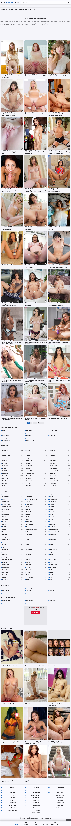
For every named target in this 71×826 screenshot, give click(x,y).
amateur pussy (12, 450)
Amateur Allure (12, 502)
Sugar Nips (52, 600)
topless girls (60, 478)
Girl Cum (36, 509)
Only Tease (36, 562)
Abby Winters (12, 496)
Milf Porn (12, 800)
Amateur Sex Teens (12, 507)
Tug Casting (60, 552)
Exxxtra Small (12, 565)
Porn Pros (36, 575)
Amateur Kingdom (12, 504)
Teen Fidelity (60, 527)
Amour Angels (12, 509)
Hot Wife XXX (36, 522)
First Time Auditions (12, 580)
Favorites (36, 455)
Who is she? (60, 486)
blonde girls (12, 473)
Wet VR (60, 570)
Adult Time (12, 499)
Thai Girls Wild (60, 534)
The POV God (60, 539)
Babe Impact (36, 807)
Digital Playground (12, 547)
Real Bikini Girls (60, 499)
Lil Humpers (36, 532)
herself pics (36, 461)
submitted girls (60, 468)
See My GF (60, 507)
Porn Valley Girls (36, 577)
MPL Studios (36, 542)
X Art (60, 577)
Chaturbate (28, 590)
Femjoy (12, 577)
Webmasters (54, 824)
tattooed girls (60, 473)
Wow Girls (60, 575)
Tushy (60, 554)
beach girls (12, 466)
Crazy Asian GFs (12, 539)
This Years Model (60, 542)
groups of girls (36, 458)
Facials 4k (12, 570)
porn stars (60, 450)
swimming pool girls (60, 471)
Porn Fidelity (36, 572)
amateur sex (12, 453)
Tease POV (60, 524)
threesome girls (60, 476)
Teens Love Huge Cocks (60, 532)
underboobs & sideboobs (60, 481)
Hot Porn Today (36, 802)
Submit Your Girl (45, 824)
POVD (36, 580)
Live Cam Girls (5, 590)
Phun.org (4, 438)
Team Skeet (60, 522)
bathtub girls (12, 463)
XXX (13, 795)
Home (16, 824)
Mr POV (36, 544)
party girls (36, 483)
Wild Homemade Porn (31, 433)
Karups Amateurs (36, 527)
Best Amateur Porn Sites (36, 795)
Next (39, 422)
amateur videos (12, 455)
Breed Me (12, 534)
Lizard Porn (60, 805)
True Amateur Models (60, 547)
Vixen (60, 562)
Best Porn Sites (5, 593)
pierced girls (60, 448)
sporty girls (60, 463)
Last (42, 422)
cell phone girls (12, 486)
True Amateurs (53, 438)
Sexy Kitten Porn (60, 795)
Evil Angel (12, 554)
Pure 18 (60, 496)
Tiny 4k (60, 544)
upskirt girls (60, 483)
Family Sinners (12, 572)
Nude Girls (10, 2)
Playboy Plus (36, 570)
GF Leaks (36, 507)
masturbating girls (36, 473)
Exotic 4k (12, 562)
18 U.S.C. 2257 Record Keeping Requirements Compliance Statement (35, 818)
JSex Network (36, 524)
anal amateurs (12, 458)
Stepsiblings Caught (60, 517)
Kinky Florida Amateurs (36, 529)
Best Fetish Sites (30, 440)
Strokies (60, 519)
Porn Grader (36, 800)
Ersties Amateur (6, 440)
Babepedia (52, 603)
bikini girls (12, 468)
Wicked (60, 572)
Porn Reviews (60, 790)
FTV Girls (36, 502)
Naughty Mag (36, 549)
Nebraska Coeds (36, 552)
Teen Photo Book (6, 433)
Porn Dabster (36, 787)
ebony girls (36, 450)
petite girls (36, 486)
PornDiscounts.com (54, 433)
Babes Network (12, 517)
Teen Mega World (60, 529)
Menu (68, 819)
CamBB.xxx (52, 435)
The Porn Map (12, 807)
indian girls (36, 463)
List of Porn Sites (12, 810)
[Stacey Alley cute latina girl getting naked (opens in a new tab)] (35, 763)
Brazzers (12, 532)
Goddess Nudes (36, 512)
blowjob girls (12, 476)
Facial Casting (12, 567)
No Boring (36, 554)
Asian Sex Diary (12, 514)
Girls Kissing (29, 588)
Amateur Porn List (30, 430)
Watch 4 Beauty (60, 565)
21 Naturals (12, 494)
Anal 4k (12, 512)
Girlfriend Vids (29, 603)
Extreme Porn (12, 805)
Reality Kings (60, 504)
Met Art (36, 539)
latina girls (36, 468)
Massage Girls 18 (36, 537)
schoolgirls (60, 455)
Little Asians (36, 534)
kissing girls (36, 466)
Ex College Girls (12, 557)
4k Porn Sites (60, 792)
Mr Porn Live (60, 797)
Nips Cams (52, 590)
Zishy (3, 430)
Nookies (36, 557)
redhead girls (60, 453)
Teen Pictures (36, 810)
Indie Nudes (60, 800)
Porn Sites (12, 792)
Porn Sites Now (36, 805)
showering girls (60, 458)
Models (26, 824)
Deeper (12, 544)
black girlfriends (12, 471)
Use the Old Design (35, 812)
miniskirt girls (36, 476)
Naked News (36, 547)
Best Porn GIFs (5, 588)
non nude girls (36, 481)
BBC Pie (12, 524)
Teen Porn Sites (60, 787)
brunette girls (12, 478)
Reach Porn (28, 435)
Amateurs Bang (53, 430)
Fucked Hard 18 (36, 504)
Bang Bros (12, 522)
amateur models (12, 448)
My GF (51, 588)
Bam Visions (12, 519)
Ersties (12, 552)
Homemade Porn (60, 802)
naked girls (36, 478)
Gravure (36, 514)
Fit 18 (36, 494)
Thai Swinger (60, 537)
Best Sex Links (29, 600)
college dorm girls (36, 448)
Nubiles (36, 560)
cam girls (12, 483)
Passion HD (36, 565)
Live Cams (35, 824)
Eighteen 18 (12, 549)
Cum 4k (12, 542)
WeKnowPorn (36, 797)
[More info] (22, 73)
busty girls (12, 481)
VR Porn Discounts (30, 438)
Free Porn (12, 797)
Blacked (12, 529)
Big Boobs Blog (36, 792)
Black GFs (12, 527)
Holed (36, 519)
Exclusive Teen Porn (12, 560)
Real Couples (60, 502)
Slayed (60, 509)
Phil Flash (36, 567)
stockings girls (60, 466)
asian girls (12, 461)
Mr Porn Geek (36, 790)
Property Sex (60, 494)
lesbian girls (36, 471)
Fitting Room (36, 496)
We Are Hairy (60, 567)
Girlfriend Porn (5, 435)
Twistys (60, 557)
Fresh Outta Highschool (36, 499)
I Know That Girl (6, 600)
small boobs (60, 461)
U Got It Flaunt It (60, 560)
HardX (36, 517)
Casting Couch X (12, 537)
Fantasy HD (12, 575)
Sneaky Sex (60, 512)
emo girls (36, 453)
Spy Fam (60, 514)
